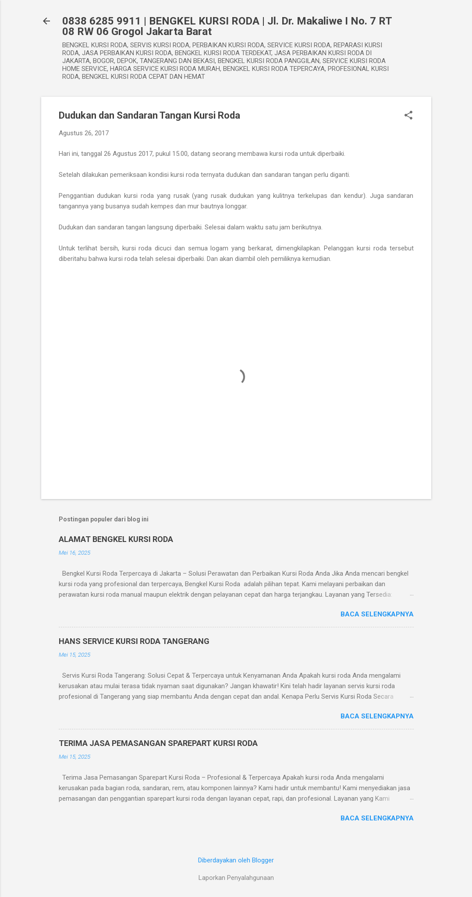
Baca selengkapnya (377, 614)
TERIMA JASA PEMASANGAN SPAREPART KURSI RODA (158, 743)
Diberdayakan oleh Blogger (236, 860)
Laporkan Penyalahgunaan (236, 878)
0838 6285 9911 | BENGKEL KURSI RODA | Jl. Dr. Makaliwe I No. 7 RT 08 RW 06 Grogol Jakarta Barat (227, 26)
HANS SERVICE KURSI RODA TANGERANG (134, 641)
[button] (408, 116)
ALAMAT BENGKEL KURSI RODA (116, 539)
